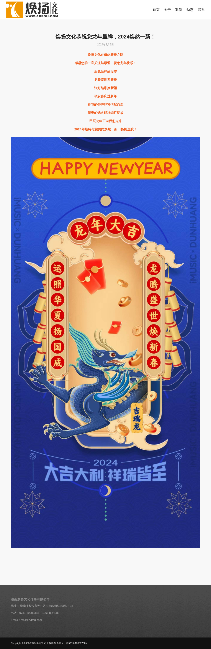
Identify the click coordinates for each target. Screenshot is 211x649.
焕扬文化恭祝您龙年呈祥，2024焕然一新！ (105, 37)
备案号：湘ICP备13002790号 (72, 643)
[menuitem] (156, 10)
